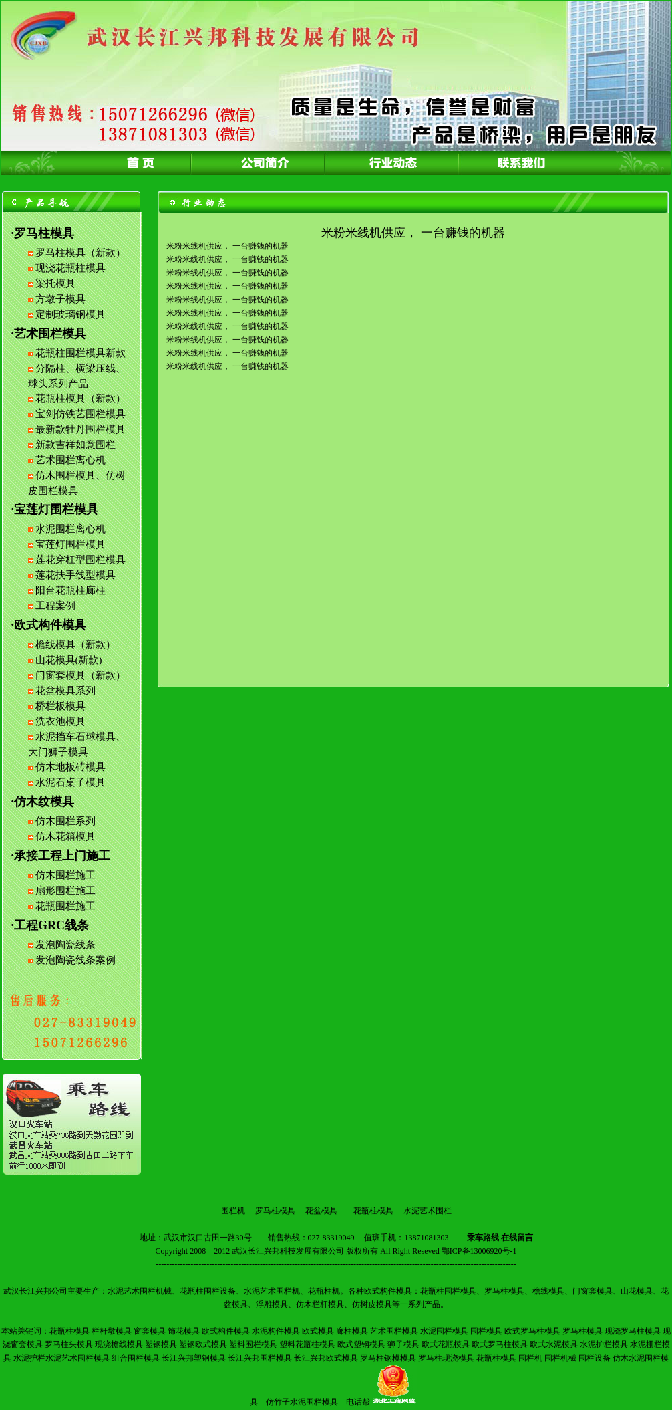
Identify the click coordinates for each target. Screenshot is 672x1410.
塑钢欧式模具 (203, 1344)
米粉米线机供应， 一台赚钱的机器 (227, 246)
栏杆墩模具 (112, 1331)
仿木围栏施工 (65, 875)
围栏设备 (594, 1358)
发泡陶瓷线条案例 (75, 960)
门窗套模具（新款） (80, 675)
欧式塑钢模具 (361, 1344)
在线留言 (517, 1237)
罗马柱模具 (275, 1210)
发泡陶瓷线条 (65, 944)
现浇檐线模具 (119, 1344)
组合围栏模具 (136, 1358)
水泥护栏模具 (604, 1344)
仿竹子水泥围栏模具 (302, 1402)
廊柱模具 (352, 1331)
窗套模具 (150, 1331)
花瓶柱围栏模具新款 (80, 353)
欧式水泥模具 (554, 1344)
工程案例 (55, 605)
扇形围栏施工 (65, 890)
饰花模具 (184, 1331)
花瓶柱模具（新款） (80, 398)
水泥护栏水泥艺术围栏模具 (61, 1358)
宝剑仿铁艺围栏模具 (80, 413)
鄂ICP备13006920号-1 (479, 1251)
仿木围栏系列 (65, 821)
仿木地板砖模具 (70, 766)
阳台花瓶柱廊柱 (70, 590)
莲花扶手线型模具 (75, 575)
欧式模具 (318, 1331)
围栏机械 (560, 1358)
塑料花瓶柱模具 (307, 1344)
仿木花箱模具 (65, 836)
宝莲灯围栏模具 (70, 544)
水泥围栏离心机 (70, 528)
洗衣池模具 (60, 721)
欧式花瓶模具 (446, 1344)
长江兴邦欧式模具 (326, 1358)
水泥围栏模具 (444, 1331)
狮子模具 (403, 1344)
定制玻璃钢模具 (70, 314)
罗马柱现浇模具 (446, 1358)
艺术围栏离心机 (70, 460)
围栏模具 (486, 1331)
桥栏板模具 (60, 706)
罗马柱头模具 (69, 1344)
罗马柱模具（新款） (80, 252)
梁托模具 (55, 283)
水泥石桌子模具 (70, 782)
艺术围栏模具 (394, 1331)
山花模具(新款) (68, 660)
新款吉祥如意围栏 (75, 444)
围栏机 (233, 1210)
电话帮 (358, 1402)
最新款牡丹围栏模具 (80, 429)
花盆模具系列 (65, 690)
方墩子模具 (60, 298)
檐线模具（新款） (75, 644)
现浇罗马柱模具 (633, 1331)
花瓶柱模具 (373, 1210)
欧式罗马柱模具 (532, 1331)
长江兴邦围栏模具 (260, 1358)
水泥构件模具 (276, 1331)
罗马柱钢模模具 (388, 1358)
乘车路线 (483, 1237)
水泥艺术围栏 (427, 1210)
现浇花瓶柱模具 (70, 268)
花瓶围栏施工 (65, 906)
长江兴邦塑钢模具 (194, 1358)
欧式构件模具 (226, 1331)
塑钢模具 (161, 1344)
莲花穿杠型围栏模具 (80, 559)
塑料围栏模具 (253, 1344)
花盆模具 (321, 1210)
